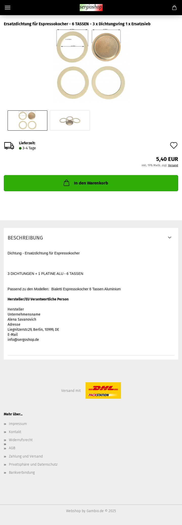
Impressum (18, 424)
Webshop (73, 511)
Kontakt (15, 432)
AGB (12, 448)
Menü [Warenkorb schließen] (7, 7)
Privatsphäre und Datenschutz (33, 464)
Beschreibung (25, 238)
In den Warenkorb (85, 183)
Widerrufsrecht (21, 440)
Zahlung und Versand (26, 456)
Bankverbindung (22, 472)
